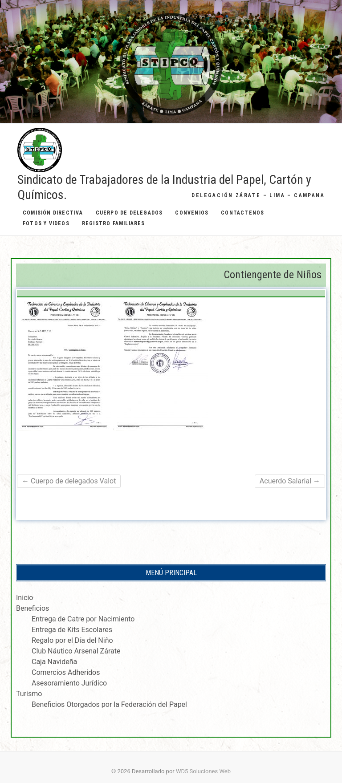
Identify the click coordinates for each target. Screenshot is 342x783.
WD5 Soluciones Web (203, 771)
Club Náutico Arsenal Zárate (76, 651)
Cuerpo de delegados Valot (69, 481)
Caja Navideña (54, 661)
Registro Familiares (113, 223)
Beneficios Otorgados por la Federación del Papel (109, 704)
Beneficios (32, 608)
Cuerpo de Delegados (129, 213)
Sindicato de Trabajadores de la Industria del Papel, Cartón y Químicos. (164, 187)
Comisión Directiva (53, 213)
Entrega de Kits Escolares (72, 629)
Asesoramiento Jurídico (69, 683)
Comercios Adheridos (66, 672)
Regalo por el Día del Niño (72, 640)
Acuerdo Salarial (290, 481)
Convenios (191, 213)
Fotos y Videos (46, 223)
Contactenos (242, 213)
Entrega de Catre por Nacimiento (83, 619)
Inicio (24, 597)
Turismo (29, 694)
